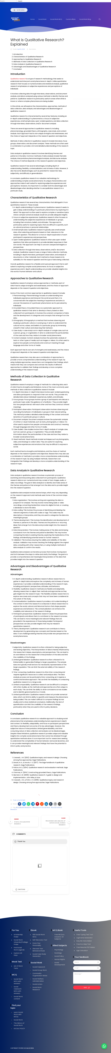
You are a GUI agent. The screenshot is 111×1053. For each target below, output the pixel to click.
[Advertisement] (86, 67)
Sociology (58, 953)
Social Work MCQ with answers (18, 981)
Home (32, 19)
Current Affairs (71, 19)
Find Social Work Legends (19, 948)
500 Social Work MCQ (39, 935)
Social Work (42, 19)
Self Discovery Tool (40, 940)
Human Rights (59, 959)
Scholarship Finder (18, 935)
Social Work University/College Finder (21, 942)
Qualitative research (18, 79)
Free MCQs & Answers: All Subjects (59, 936)
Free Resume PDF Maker (85, 947)
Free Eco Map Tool (83, 944)
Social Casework (39, 967)
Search (20, 1)
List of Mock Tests (18, 967)
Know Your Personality (37, 944)
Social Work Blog (85, 19)
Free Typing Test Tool (84, 934)
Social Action (37, 984)
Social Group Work (40, 970)
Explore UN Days (18, 954)
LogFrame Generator (84, 938)
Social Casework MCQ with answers (17, 990)
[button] (19, 804)
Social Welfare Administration (38, 980)
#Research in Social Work (41, 807)
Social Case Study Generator (39, 955)
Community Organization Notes (40, 974)
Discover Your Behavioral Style (39, 949)
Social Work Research (37, 988)
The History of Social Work (19, 1024)
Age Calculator (82, 950)
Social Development (59, 963)
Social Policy (59, 956)
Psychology (58, 950)
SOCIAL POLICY (19, 1028)
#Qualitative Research (23, 807)
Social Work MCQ (56, 19)
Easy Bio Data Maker (84, 941)
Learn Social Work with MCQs (18, 1014)
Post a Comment (19, 800)
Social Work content (18, 997)
